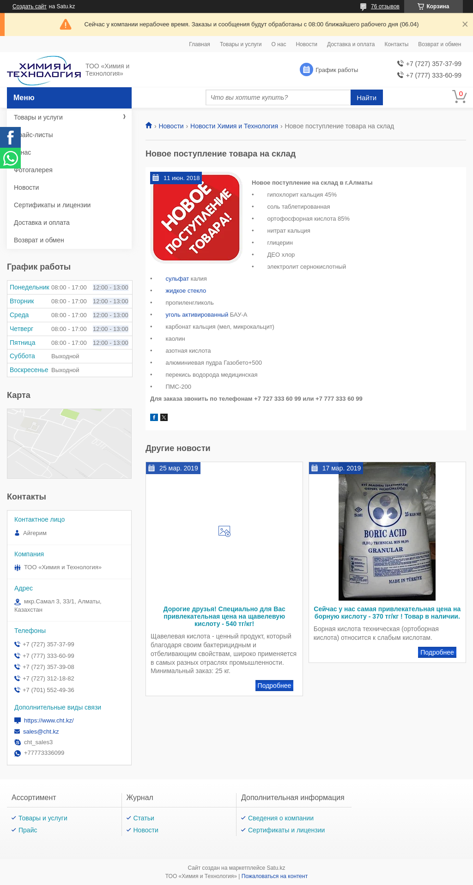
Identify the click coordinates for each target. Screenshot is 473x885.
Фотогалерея (33, 170)
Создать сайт (29, 6)
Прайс (27, 830)
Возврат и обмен (439, 44)
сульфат (177, 278)
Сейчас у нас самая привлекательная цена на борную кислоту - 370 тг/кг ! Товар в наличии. (387, 612)
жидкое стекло (185, 290)
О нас (278, 44)
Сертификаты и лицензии (52, 205)
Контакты (396, 44)
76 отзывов (385, 6)
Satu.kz (276, 868)
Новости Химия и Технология (234, 126)
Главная (199, 44)
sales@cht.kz (41, 731)
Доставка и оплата (351, 44)
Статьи (143, 818)
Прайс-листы (33, 134)
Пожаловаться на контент (275, 876)
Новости (306, 44)
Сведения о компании (281, 818)
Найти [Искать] (366, 98)
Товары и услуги (241, 44)
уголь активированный (196, 314)
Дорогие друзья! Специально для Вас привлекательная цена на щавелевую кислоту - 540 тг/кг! (224, 616)
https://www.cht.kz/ (49, 720)
